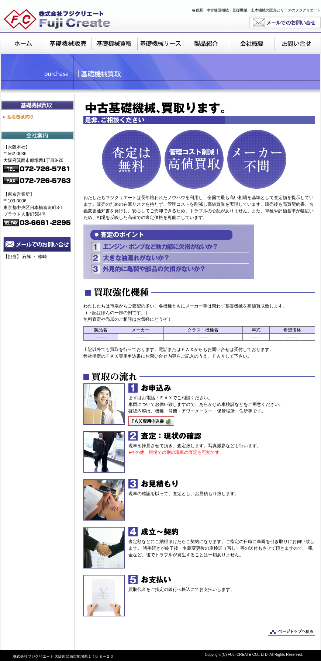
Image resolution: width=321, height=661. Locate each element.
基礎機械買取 (20, 116)
